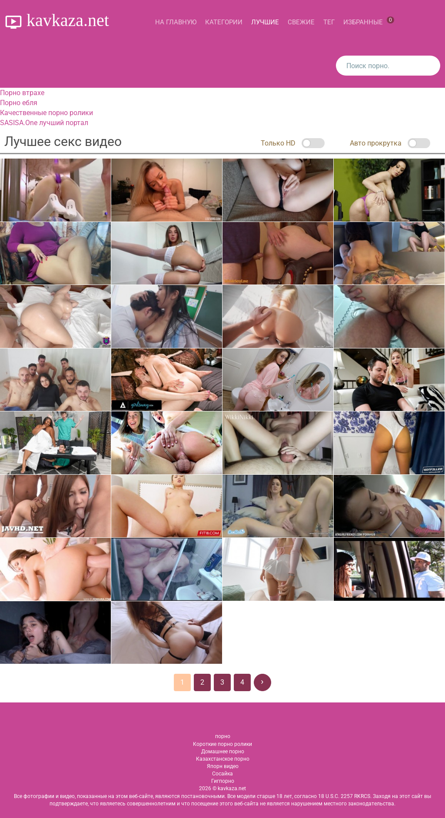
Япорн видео (223, 766)
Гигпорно (222, 781)
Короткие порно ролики (222, 744)
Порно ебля (18, 103)
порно (222, 736)
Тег (329, 22)
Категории (223, 22)
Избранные (368, 21)
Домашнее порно (222, 751)
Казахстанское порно (222, 759)
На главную (175, 22)
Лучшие (265, 22)
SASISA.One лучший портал (44, 123)
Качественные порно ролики (46, 113)
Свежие (301, 22)
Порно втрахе (22, 93)
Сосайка (222, 774)
